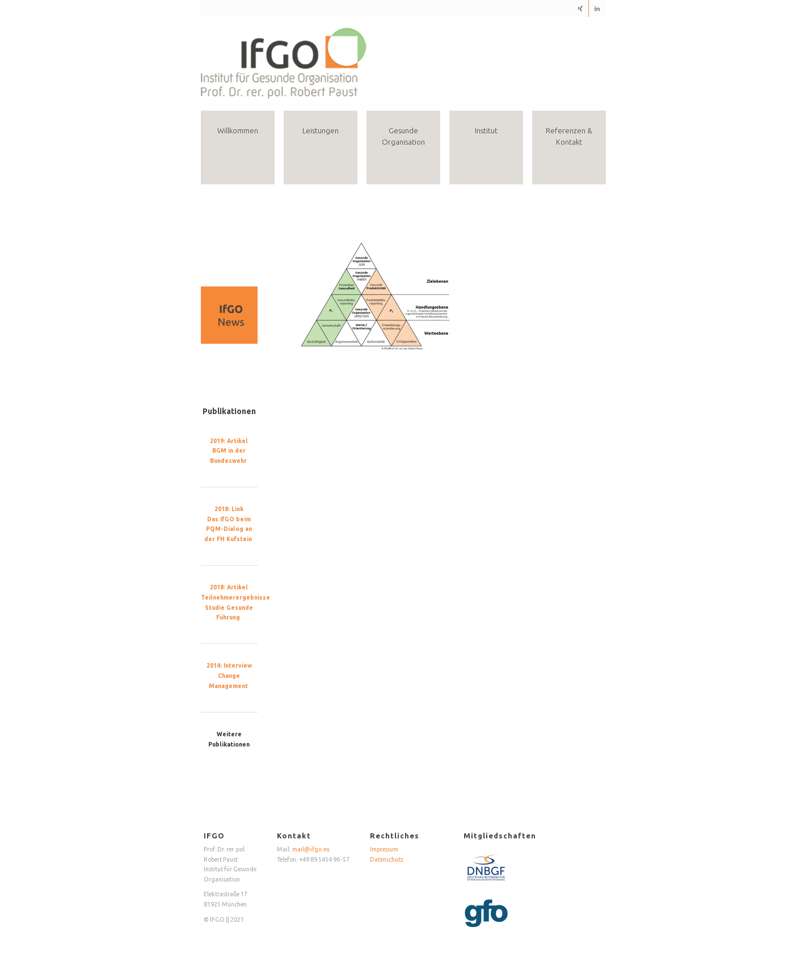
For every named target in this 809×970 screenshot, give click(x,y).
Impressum (384, 849)
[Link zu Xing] (580, 8)
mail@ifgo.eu (311, 849)
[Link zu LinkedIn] (597, 8)
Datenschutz (386, 859)
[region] (229, 315)
